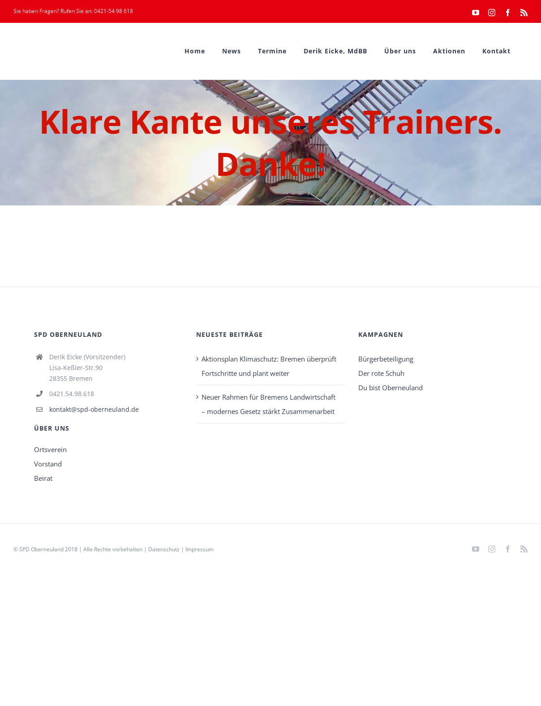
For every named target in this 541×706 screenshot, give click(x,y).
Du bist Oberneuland (390, 387)
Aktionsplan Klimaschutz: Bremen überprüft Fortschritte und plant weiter (269, 366)
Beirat (43, 478)
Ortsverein (50, 449)
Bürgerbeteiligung (385, 358)
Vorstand (48, 463)
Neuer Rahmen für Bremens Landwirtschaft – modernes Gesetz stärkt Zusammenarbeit (268, 404)
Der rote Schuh (381, 373)
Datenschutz (164, 549)
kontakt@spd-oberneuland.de (94, 409)
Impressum (199, 549)
